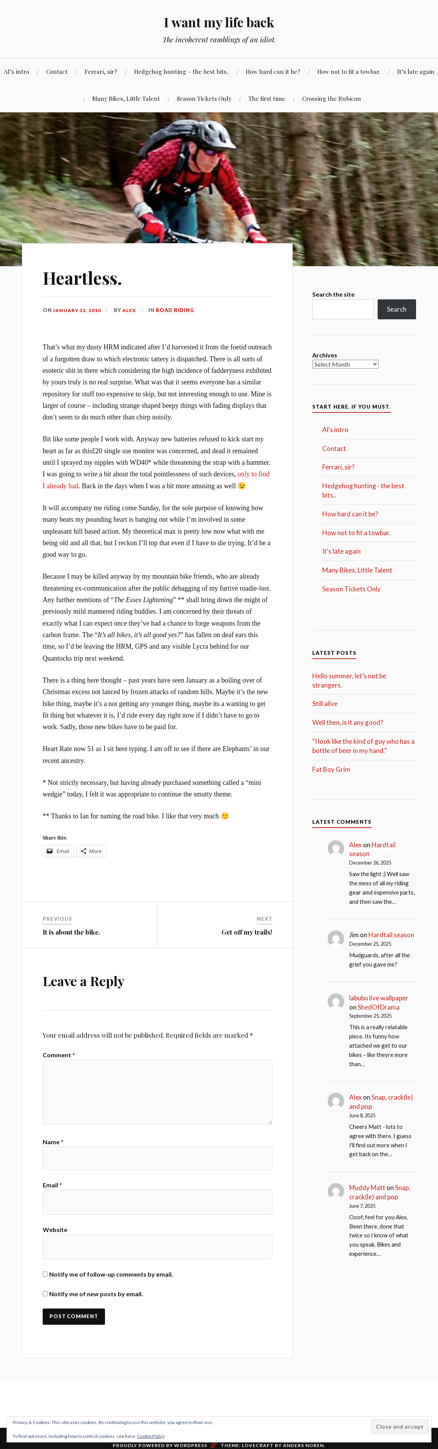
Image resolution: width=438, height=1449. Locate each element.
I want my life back (219, 21)
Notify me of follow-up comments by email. (111, 1280)
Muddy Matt (367, 1188)
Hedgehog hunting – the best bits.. (181, 71)
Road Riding (176, 310)
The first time (266, 98)
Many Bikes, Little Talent (126, 98)
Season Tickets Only (204, 98)
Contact (57, 71)
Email (52, 1190)
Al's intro (335, 430)
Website (55, 1235)
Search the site (333, 294)
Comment (59, 1054)
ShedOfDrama (379, 1007)
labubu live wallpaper (378, 998)
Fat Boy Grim (331, 769)
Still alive (325, 703)
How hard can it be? (273, 71)
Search (396, 309)
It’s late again (416, 71)
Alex (130, 310)
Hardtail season (391, 935)
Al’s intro (16, 71)
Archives (324, 355)
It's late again (341, 551)
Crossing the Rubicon (331, 98)
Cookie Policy (151, 1436)
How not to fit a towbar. (348, 71)
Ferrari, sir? (101, 71)
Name (53, 1146)
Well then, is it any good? (347, 722)
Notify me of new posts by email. (96, 1299)
